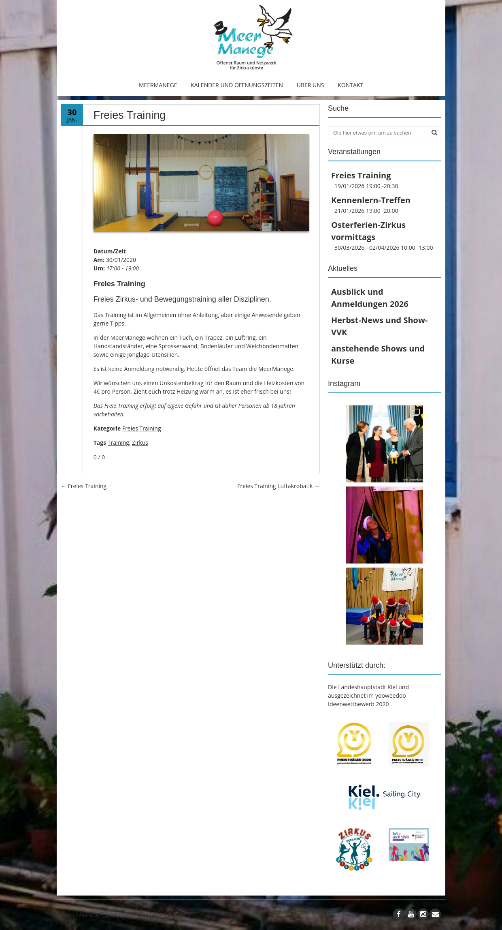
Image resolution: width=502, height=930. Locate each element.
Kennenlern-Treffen (371, 200)
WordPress (170, 914)
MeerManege (158, 85)
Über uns (310, 85)
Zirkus (140, 442)
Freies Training (141, 428)
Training (118, 442)
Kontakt (350, 85)
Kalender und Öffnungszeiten (237, 85)
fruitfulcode (114, 914)
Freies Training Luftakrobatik (278, 486)
